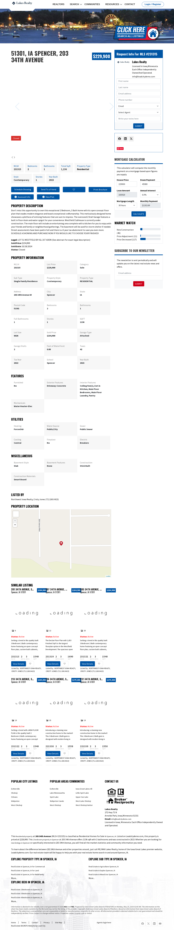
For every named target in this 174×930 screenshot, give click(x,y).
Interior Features (88, 382)
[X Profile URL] (148, 923)
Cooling (17, 439)
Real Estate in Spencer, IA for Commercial (28, 866)
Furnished (18, 382)
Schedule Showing (22, 189)
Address (17, 291)
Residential (83, 169)
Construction (86, 462)
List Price (51, 264)
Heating (17, 426)
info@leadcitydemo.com (143, 76)
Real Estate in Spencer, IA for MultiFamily (27, 874)
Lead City (41, 926)
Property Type (86, 278)
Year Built (84, 359)
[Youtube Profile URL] (160, 923)
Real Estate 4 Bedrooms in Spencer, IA (26, 897)
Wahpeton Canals (57, 801)
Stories (50, 318)
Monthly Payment (149, 201)
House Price (123, 180)
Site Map (58, 922)
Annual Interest (148, 190)
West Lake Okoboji (83, 801)
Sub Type (18, 278)
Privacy (47, 922)
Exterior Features (55, 382)
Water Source (53, 426)
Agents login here (104, 922)
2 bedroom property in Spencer (46, 839)
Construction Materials (24, 476)
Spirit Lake (54, 797)
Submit (138, 283)
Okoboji (14, 793)
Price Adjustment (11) (127, 236)
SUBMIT (138, 126)
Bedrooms (52, 305)
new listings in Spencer (20, 843)
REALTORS (58, 4)
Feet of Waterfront (56, 346)
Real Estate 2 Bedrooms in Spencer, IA (26, 889)
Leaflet (108, 576)
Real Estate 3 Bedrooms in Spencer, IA (26, 893)
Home (13, 922)
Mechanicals (19, 403)
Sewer (83, 426)
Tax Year (17, 359)
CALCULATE (138, 214)
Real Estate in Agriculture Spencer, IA (104, 866)
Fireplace (51, 439)
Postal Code (19, 305)
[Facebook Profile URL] (142, 923)
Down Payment (147, 180)
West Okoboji (16, 805)
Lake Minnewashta (57, 793)
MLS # (16, 264)
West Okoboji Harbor (84, 805)
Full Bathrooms (21, 318)
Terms (23, 922)
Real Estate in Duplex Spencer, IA (102, 870)
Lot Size (17, 332)
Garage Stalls (20, 346)
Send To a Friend (48, 189)
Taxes (82, 346)
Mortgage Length (125, 201)
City (49, 291)
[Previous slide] (14, 102)
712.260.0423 (52, 499)
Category (84, 264)
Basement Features (56, 462)
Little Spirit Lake (82, 793)
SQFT (82, 318)
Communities (92, 4)
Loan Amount (123, 190)
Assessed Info (22, 197)
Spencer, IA (111, 836)
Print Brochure (100, 189)
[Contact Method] (139, 106)
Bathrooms (85, 305)
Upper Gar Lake (82, 797)
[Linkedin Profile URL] (154, 923)
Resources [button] (112, 4)
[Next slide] (108, 102)
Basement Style (21, 462)
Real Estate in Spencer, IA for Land (25, 870)
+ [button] (15, 521)
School (50, 359)
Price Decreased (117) (127, 239)
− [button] (15, 525)
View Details (18, 663)
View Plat (48, 197)
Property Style (53, 278)
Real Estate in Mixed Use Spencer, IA (103, 874)
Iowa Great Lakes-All (84, 789)
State (82, 291)
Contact (130, 4)
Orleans (14, 797)
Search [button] (74, 4)
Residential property (24, 836)
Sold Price (51, 332)
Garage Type (85, 332)
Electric (83, 439)
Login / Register (153, 4)
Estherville (15, 789)
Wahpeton (15, 801)
